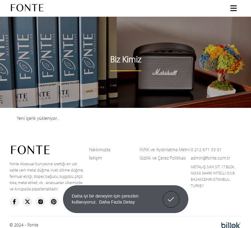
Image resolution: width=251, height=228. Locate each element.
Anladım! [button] (171, 194)
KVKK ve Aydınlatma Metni (165, 149)
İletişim (95, 157)
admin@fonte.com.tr (210, 157)
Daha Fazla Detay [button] (117, 201)
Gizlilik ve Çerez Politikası (163, 157)
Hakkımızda (99, 149)
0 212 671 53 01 (206, 149)
